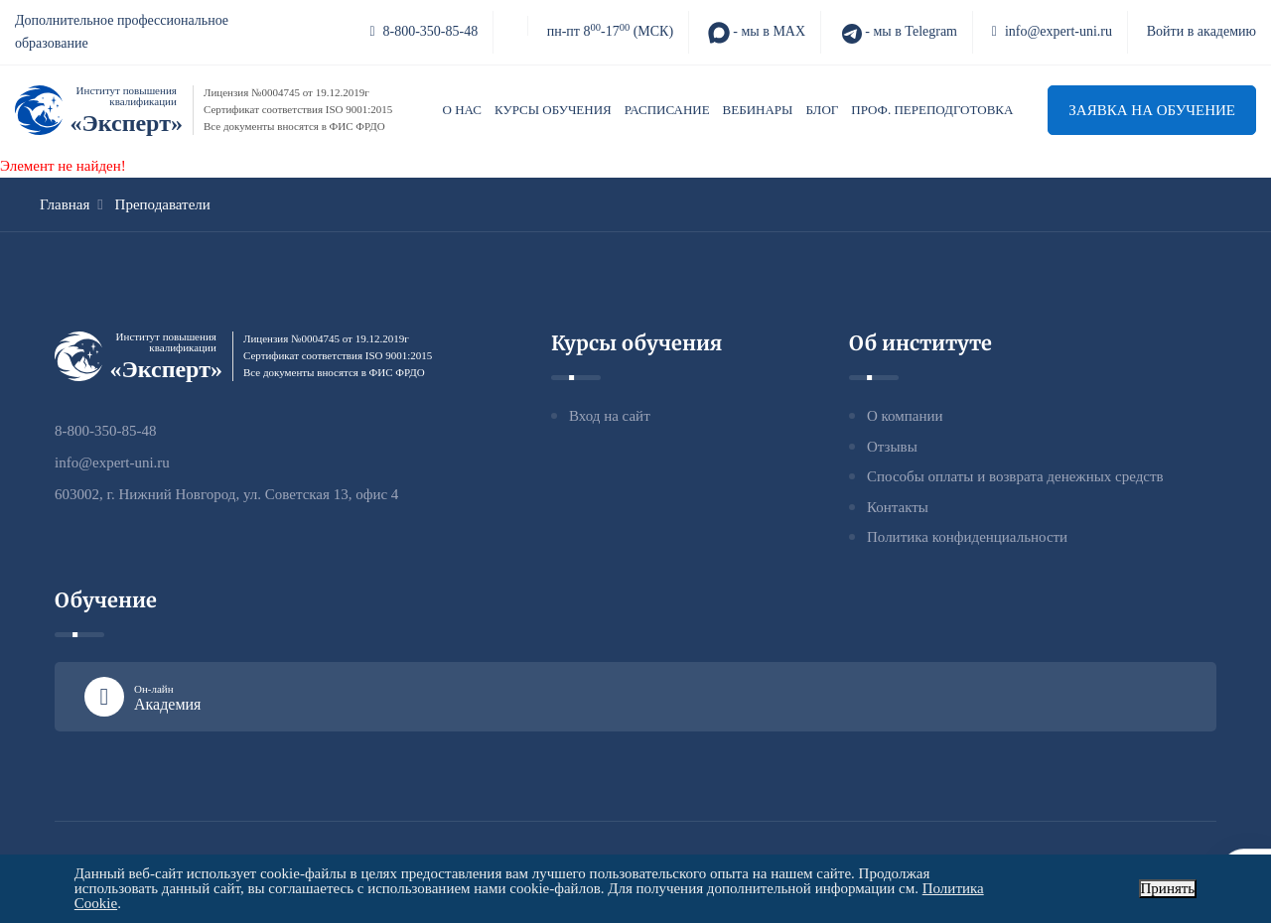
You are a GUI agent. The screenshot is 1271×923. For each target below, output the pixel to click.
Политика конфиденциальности (967, 537)
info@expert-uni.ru (1052, 31)
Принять (1168, 888)
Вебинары (758, 109)
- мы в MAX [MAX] (756, 33)
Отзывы (892, 447)
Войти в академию (1201, 31)
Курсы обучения (553, 109)
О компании (905, 416)
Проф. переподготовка (932, 109)
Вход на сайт (609, 416)
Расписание (667, 109)
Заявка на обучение (1151, 110)
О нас (462, 109)
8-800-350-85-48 (423, 31)
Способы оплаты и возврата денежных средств (1015, 476)
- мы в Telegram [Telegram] (898, 33)
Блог (821, 109)
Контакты (897, 507)
